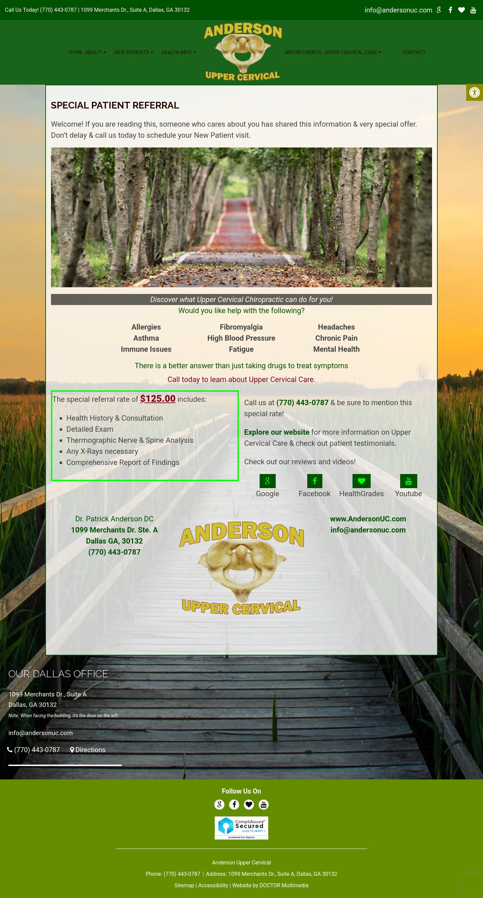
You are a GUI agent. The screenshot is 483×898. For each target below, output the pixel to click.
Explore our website (277, 432)
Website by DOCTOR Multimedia (270, 885)
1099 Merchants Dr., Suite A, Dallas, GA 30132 (135, 10)
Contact (414, 52)
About (93, 52)
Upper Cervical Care (350, 52)
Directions (90, 750)
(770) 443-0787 (58, 10)
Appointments (303, 52)
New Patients (131, 52)
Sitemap (184, 885)
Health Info (177, 52)
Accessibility (213, 885)
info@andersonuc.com (398, 10)
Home (76, 52)
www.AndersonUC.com (368, 519)
